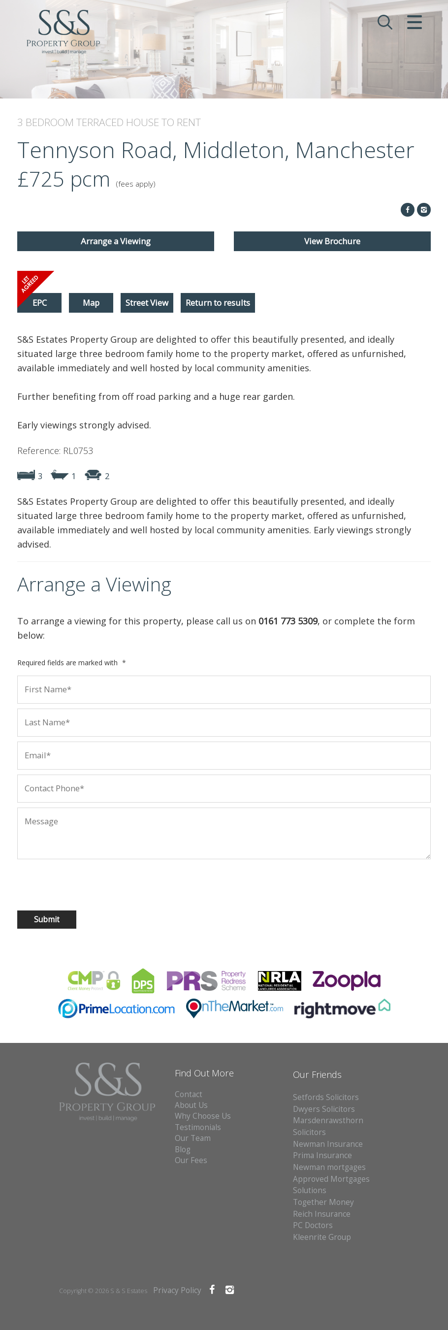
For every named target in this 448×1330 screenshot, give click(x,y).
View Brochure (332, 241)
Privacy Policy (177, 1290)
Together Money (323, 1202)
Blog (183, 1149)
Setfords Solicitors (326, 1097)
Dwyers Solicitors (324, 1109)
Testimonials (198, 1127)
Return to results (218, 302)
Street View (147, 302)
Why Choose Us (203, 1116)
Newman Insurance (329, 1144)
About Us (191, 1105)
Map (91, 302)
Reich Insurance (322, 1214)
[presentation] (69, 880)
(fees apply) (136, 184)
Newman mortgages (329, 1167)
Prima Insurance (322, 1155)
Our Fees (191, 1160)
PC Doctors (313, 1225)
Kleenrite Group (322, 1237)
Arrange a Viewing (116, 241)
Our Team (193, 1138)
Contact (188, 1094)
